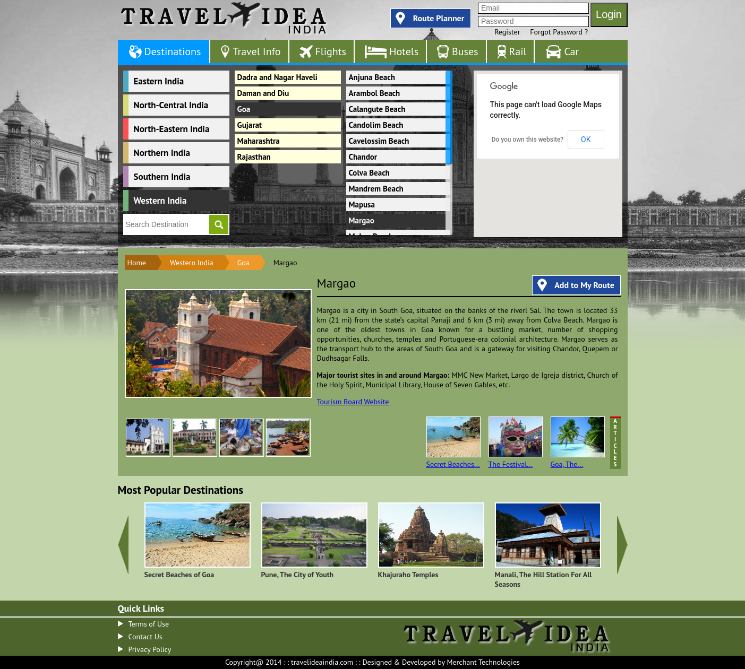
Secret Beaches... (453, 442)
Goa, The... (578, 442)
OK (585, 139)
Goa (244, 109)
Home (136, 262)
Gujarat (249, 125)
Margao (361, 220)
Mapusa (362, 204)
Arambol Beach (374, 93)
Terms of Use (149, 624)
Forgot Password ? (559, 32)
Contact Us (145, 636)
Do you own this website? (528, 139)
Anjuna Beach (372, 77)
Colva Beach (369, 173)
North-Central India (171, 105)
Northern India (162, 152)
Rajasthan (254, 157)
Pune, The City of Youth (297, 574)
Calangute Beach (377, 109)
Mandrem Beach (376, 189)
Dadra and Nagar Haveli (277, 77)
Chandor (363, 157)
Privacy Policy (150, 649)
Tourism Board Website (353, 401)
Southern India (162, 176)
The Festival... (516, 442)
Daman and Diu (263, 93)
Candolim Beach (376, 125)
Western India (160, 200)
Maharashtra (258, 141)
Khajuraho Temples (408, 574)
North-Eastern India (172, 129)
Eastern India (159, 81)
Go (218, 224)
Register (507, 32)
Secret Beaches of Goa (179, 574)
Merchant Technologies (483, 662)
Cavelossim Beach (379, 141)
